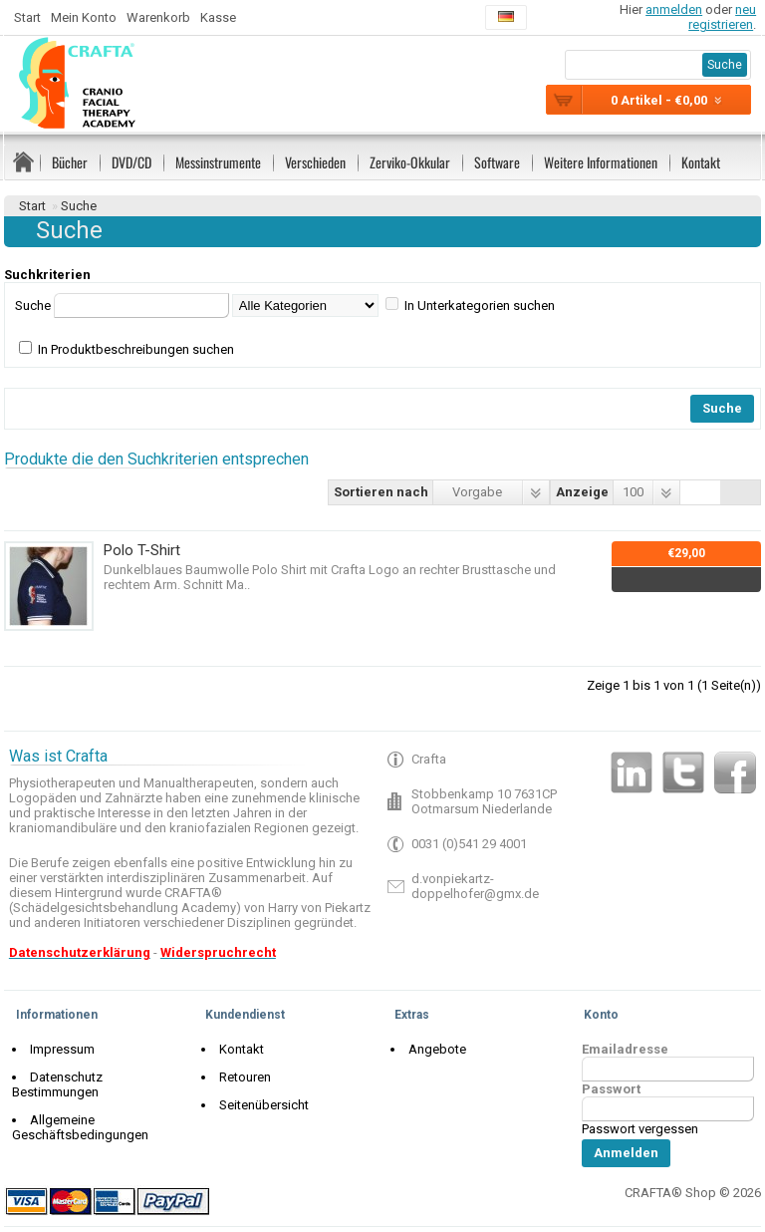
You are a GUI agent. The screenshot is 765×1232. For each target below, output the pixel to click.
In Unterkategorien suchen (479, 305)
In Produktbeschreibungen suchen (136, 349)
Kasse (218, 17)
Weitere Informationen (600, 162)
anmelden (673, 9)
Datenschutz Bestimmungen (106, 1077)
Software (497, 162)
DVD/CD (131, 162)
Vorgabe (477, 491)
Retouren (240, 1077)
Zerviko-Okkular (410, 162)
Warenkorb (158, 17)
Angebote (432, 1049)
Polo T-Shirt (142, 550)
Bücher (70, 162)
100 (633, 491)
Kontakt (700, 162)
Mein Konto (84, 17)
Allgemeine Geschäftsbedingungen (80, 1112)
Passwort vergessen (640, 1128)
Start (27, 17)
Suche (79, 205)
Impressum (57, 1049)
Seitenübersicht (259, 1104)
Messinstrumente (218, 162)
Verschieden (315, 162)
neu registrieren (722, 17)
